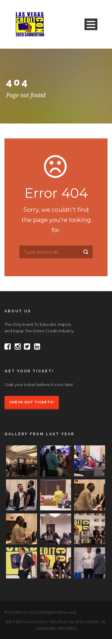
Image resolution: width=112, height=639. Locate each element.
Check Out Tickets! (31, 402)
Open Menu (91, 24)
